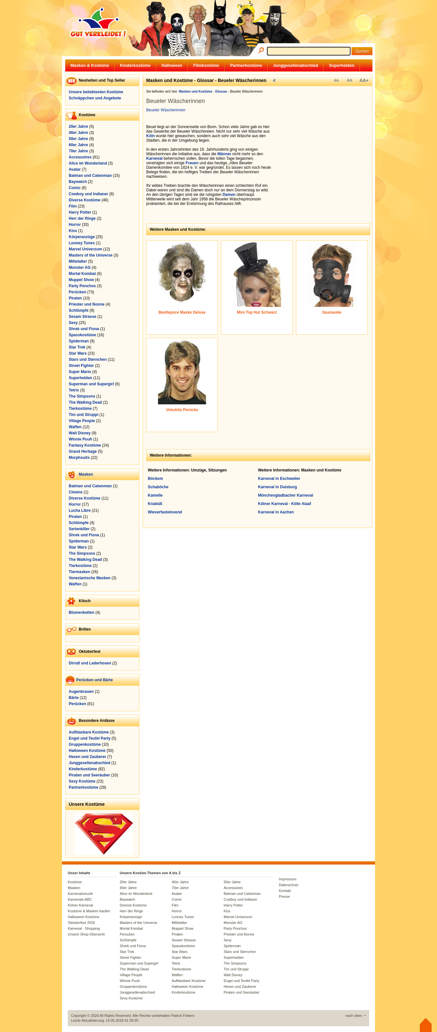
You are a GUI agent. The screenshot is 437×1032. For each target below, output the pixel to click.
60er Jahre (78, 145)
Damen (229, 194)
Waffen (75, 427)
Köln (150, 136)
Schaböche (158, 487)
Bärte (74, 697)
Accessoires (80, 157)
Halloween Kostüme (87, 750)
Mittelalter (78, 261)
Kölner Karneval (80, 905)
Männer (224, 154)
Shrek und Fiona (84, 329)
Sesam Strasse (82, 316)
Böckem (155, 478)
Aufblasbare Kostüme (89, 732)
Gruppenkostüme (85, 744)
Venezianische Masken (89, 578)
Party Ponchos (82, 286)
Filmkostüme (206, 65)
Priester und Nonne (87, 304)
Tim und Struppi (83, 414)
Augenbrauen (81, 691)
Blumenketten (81, 612)
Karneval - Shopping (84, 928)
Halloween (172, 65)
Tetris (74, 390)
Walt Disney (80, 433)
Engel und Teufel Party (89, 738)
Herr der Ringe (82, 218)
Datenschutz (289, 885)
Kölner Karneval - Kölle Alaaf (284, 503)
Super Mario (80, 371)
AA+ (364, 80)
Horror (75, 224)
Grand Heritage (83, 451)
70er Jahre (78, 151)
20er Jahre (78, 126)
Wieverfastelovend (165, 512)
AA (349, 80)
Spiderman (79, 341)
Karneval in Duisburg (277, 487)
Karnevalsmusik (80, 893)
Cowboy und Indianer (88, 194)
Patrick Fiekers (183, 1015)
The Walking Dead (85, 402)
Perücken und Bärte (94, 680)
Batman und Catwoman (90, 175)
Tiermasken (79, 572)
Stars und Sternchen (88, 359)
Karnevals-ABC (80, 899)
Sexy (73, 322)
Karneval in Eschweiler (279, 478)
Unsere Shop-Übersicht (86, 934)
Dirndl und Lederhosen (90, 663)
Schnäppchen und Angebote (95, 98)
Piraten (75, 298)
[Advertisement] (323, 165)
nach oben (354, 1015)
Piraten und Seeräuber (89, 775)
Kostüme (75, 882)
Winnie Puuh (80, 439)
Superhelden (341, 65)
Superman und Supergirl (91, 384)
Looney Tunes (82, 243)
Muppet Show (81, 280)
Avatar (75, 169)
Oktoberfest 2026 (81, 923)
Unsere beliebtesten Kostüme (96, 92)
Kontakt (285, 891)
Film (73, 206)
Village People (82, 421)
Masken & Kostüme (89, 65)
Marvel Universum (85, 249)
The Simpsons (82, 396)
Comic (75, 188)
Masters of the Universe (90, 255)
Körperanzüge (82, 237)
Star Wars (78, 353)
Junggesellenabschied (295, 65)
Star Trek (77, 347)
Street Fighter (81, 365)
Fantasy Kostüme (85, 445)
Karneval (154, 158)
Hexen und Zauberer (87, 756)
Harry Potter (80, 212)
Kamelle (155, 495)
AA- (337, 80)
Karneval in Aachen (276, 512)
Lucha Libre (80, 510)
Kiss (73, 230)
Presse (284, 896)
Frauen (192, 163)
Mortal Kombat (82, 273)
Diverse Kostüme (84, 200)
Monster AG (80, 267)
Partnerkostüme (246, 65)
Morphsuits (79, 457)
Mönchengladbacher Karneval (285, 495)
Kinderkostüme (135, 65)
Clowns (76, 492)
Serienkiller (79, 529)
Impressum (287, 879)
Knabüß (155, 503)
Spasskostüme (82, 335)
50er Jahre (78, 139)
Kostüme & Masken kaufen (89, 911)
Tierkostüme (80, 408)
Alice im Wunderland (88, 163)
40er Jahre (78, 132)
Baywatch (78, 181)
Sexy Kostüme (82, 781)
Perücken (77, 292)
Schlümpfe (78, 310)
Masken (86, 474)
